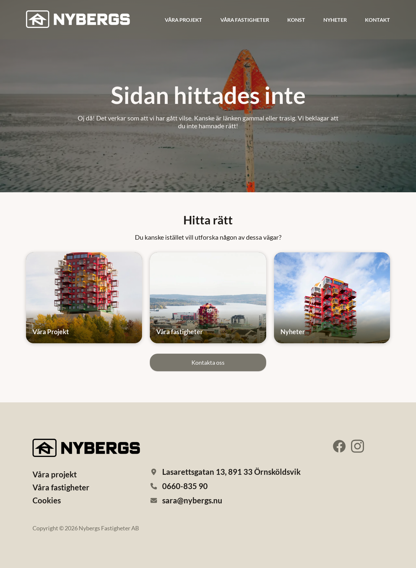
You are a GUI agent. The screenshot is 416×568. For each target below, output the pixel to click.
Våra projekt (183, 20)
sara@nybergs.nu (192, 500)
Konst (296, 20)
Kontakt (377, 20)
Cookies (46, 500)
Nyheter (335, 20)
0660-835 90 (185, 486)
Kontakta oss (208, 362)
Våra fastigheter (244, 20)
